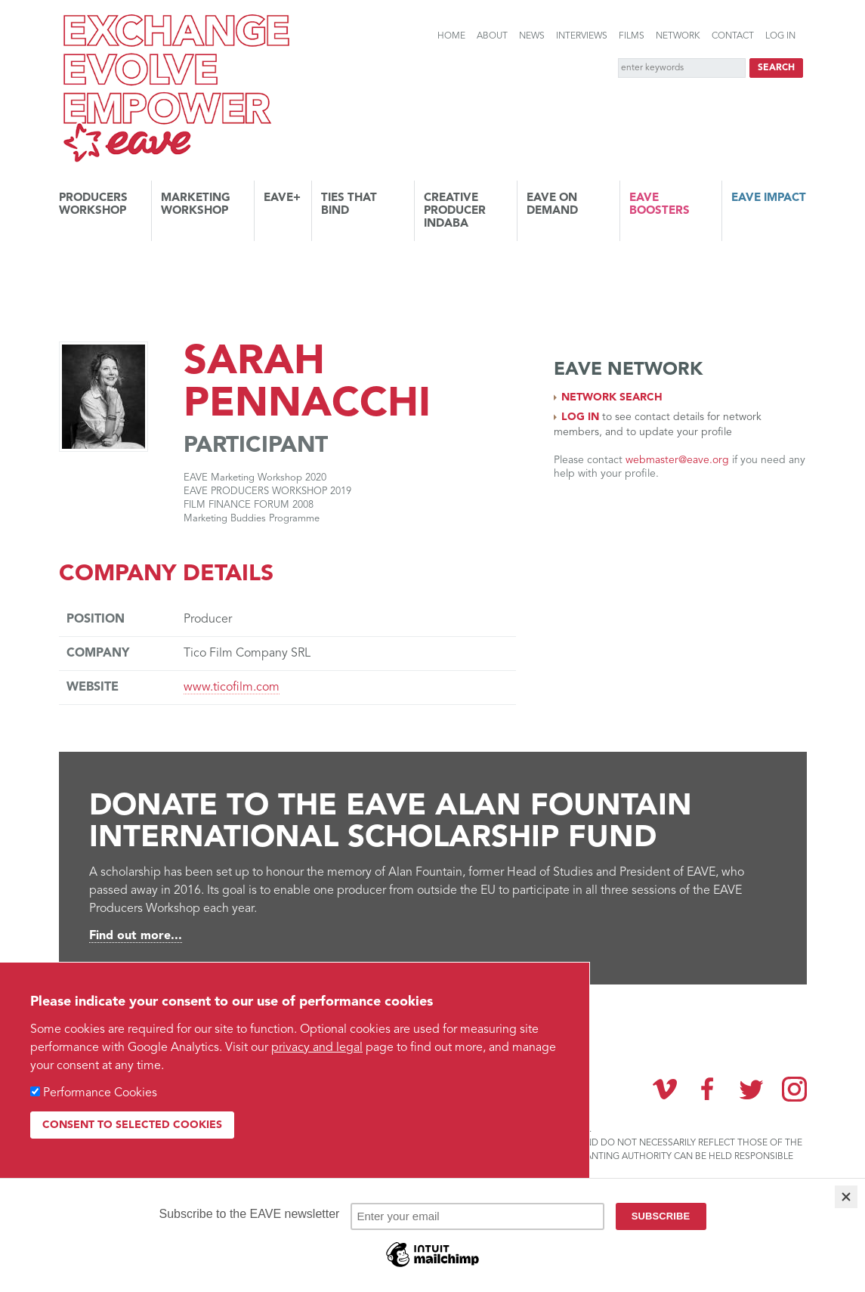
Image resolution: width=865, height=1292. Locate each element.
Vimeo (665, 1089)
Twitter (751, 1089)
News (532, 36)
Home (451, 36)
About (492, 36)
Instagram (794, 1089)
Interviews (581, 36)
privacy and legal (317, 1048)
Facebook (708, 1089)
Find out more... (135, 936)
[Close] (846, 1196)
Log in (780, 36)
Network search (612, 397)
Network (678, 36)
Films (631, 36)
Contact (733, 36)
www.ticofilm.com (232, 688)
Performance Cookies (100, 1093)
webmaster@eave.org (677, 460)
